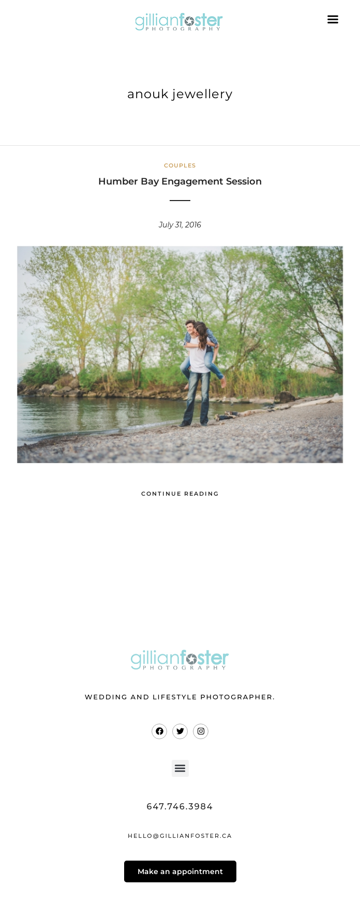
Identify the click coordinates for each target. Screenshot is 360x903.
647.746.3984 (179, 807)
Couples (180, 165)
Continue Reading (180, 493)
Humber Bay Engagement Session (180, 181)
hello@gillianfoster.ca (180, 835)
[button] (180, 768)
